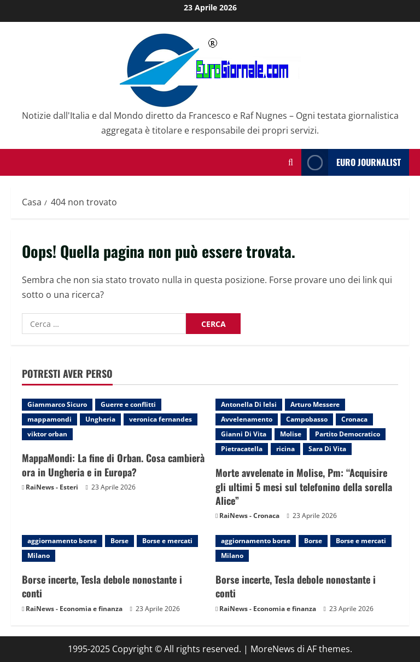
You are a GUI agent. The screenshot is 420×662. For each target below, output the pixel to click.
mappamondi (49, 419)
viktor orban (47, 434)
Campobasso (307, 419)
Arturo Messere (315, 404)
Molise (290, 434)
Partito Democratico (347, 434)
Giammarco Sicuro (57, 404)
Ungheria (100, 419)
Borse (119, 540)
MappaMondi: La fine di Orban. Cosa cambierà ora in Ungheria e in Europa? (113, 465)
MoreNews (272, 649)
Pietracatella (241, 448)
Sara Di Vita (327, 448)
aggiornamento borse (62, 540)
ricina (285, 448)
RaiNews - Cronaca (249, 515)
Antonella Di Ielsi (249, 404)
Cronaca (354, 419)
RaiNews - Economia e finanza (74, 608)
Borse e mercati (167, 540)
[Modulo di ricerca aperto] (290, 162)
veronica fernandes (160, 419)
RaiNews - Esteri (52, 487)
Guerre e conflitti (128, 404)
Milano (38, 555)
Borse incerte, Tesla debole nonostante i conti (102, 586)
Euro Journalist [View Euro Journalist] (351, 162)
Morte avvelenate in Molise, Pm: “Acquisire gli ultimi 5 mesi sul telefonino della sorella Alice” (303, 486)
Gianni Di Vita (243, 434)
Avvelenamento (246, 419)
